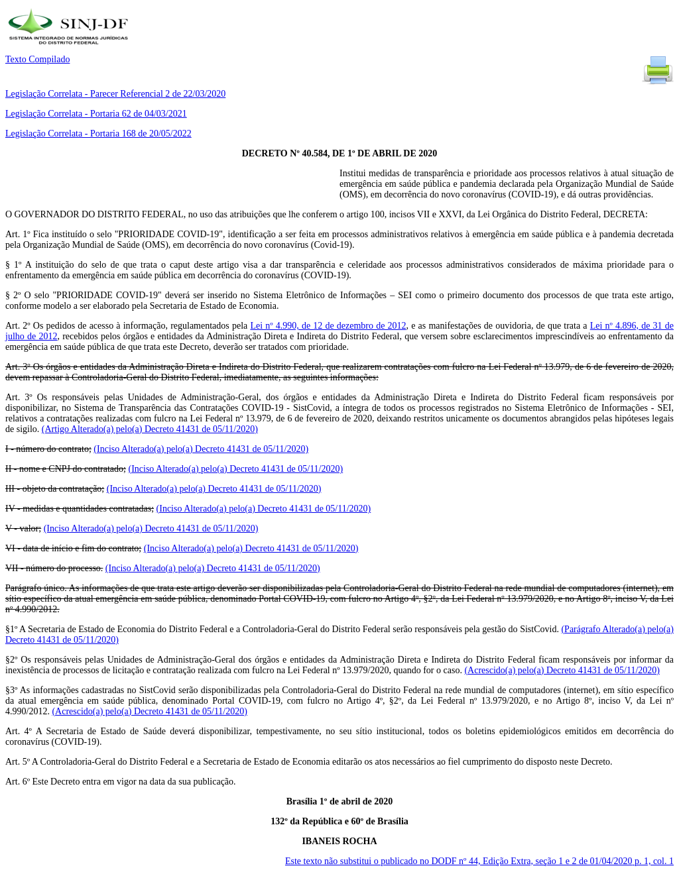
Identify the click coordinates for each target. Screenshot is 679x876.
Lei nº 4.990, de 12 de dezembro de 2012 (328, 326)
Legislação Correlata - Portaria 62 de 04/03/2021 (96, 114)
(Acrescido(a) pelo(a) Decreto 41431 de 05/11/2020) (562, 670)
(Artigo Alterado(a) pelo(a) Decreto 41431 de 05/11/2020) (150, 429)
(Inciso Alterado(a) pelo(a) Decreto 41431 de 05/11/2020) (200, 449)
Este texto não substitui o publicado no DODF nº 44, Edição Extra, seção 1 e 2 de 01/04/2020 (479, 861)
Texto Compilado (37, 59)
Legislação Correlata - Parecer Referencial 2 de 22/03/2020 (115, 94)
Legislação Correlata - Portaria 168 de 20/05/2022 (98, 133)
